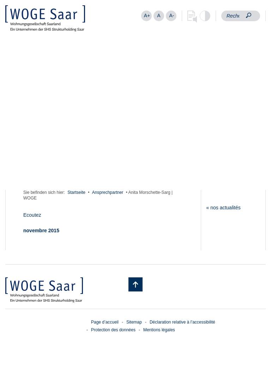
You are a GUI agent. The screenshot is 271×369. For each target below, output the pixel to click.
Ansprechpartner (108, 192)
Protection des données (113, 329)
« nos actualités (223, 207)
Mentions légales (159, 329)
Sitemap (134, 322)
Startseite (76, 192)
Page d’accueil (105, 322)
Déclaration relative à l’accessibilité (182, 322)
